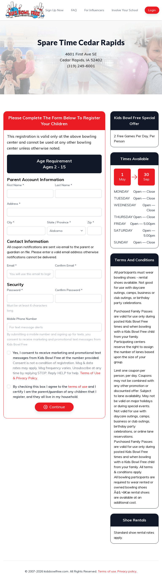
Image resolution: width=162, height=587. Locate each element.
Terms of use (107, 571)
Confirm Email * (65, 265)
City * (10, 222)
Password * (15, 290)
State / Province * (59, 222)
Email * (12, 265)
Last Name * (63, 185)
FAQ (74, 10)
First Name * (15, 185)
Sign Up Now (54, 10)
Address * (13, 204)
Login (152, 10)
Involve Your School (125, 10)
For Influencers (94, 10)
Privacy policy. (127, 571)
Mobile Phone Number (22, 319)
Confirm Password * (68, 290)
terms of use (77, 386)
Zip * (90, 222)
